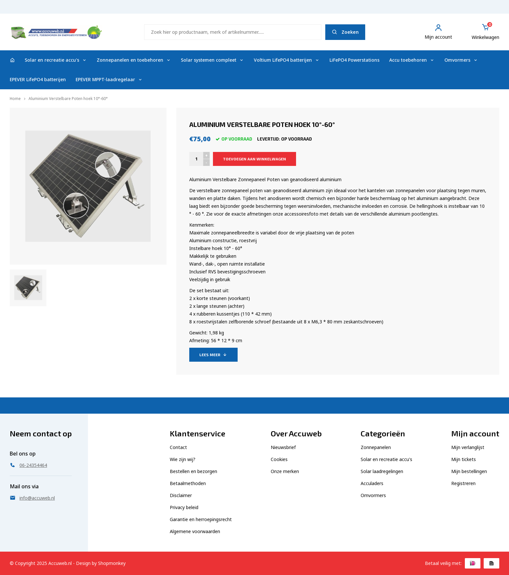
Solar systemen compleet (212, 60)
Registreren (463, 483)
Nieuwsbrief (283, 447)
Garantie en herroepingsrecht (201, 519)
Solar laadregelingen (382, 471)
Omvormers (461, 60)
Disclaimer (181, 495)
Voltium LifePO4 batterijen (287, 60)
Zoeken (345, 32)
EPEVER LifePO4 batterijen (38, 79)
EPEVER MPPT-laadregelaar (109, 79)
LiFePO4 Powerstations (354, 60)
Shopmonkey (112, 563)
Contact (178, 447)
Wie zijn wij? (182, 459)
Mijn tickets (463, 459)
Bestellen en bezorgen (193, 471)
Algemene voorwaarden (195, 531)
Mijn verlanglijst (467, 447)
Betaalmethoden (188, 483)
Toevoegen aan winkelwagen (254, 158)
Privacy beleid (184, 507)
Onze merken (285, 471)
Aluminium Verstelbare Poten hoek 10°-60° (68, 98)
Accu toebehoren (412, 60)
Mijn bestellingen (469, 471)
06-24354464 (482, 10)
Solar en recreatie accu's (56, 60)
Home (15, 98)
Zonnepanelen (376, 447)
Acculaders (372, 483)
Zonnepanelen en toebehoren (134, 60)
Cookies (279, 459)
